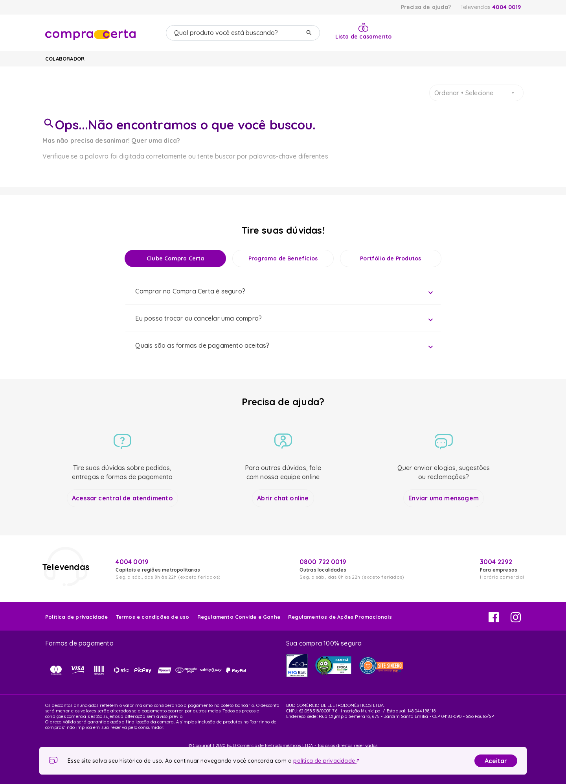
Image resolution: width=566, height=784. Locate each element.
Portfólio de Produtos (390, 258)
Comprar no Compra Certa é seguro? (190, 291)
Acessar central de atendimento (122, 498)
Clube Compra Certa (175, 258)
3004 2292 (496, 562)
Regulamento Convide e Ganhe (238, 617)
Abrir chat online (283, 498)
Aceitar (496, 761)
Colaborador (65, 58)
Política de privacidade (76, 617)
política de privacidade (326, 760)
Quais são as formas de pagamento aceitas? (202, 345)
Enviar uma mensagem (443, 498)
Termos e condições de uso (152, 617)
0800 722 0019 (323, 562)
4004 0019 (506, 7)
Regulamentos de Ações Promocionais (340, 617)
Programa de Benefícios (283, 258)
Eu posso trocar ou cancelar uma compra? (198, 318)
